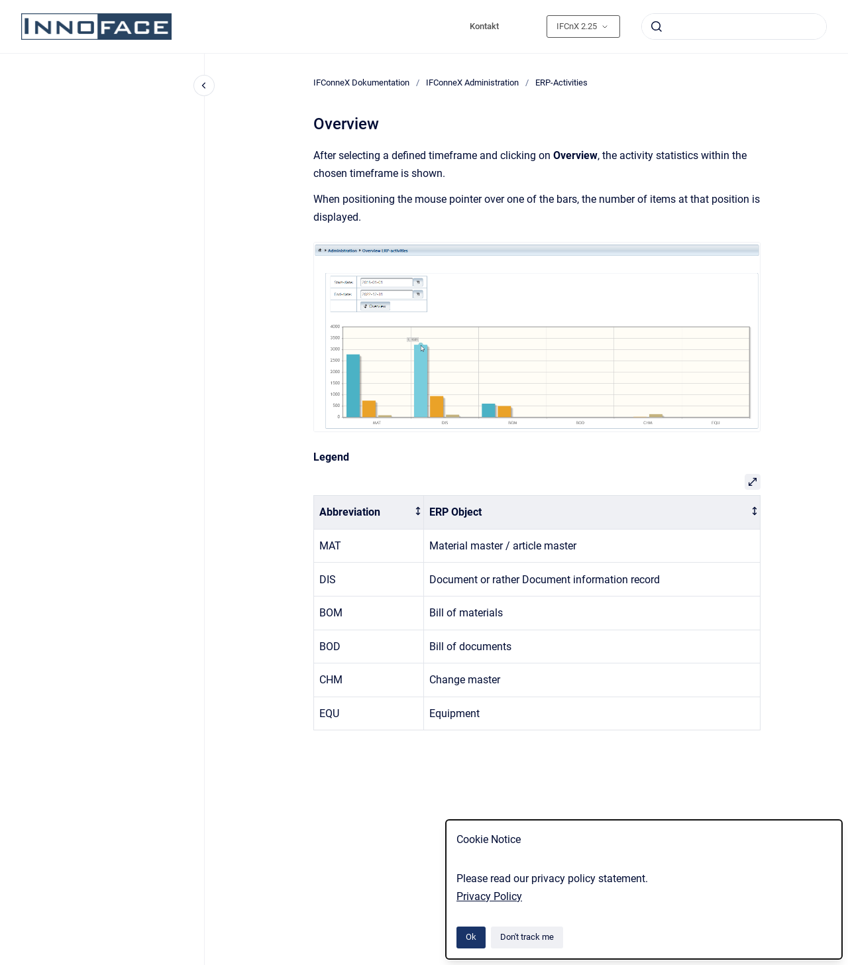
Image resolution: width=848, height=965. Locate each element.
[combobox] (734, 26)
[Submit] (656, 26)
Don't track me (527, 937)
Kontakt (484, 26)
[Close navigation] (204, 85)
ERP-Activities (561, 82)
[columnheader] (369, 513)
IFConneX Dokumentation (361, 82)
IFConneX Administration (472, 82)
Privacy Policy (489, 896)
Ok (471, 937)
